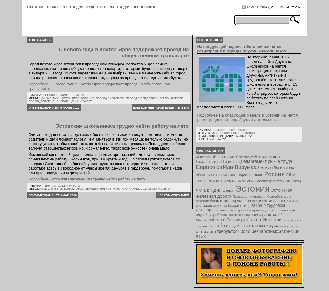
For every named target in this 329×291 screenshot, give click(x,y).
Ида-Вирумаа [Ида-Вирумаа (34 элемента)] (240, 167)
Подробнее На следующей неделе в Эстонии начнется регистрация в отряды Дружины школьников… (247, 117)
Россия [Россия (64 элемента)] (274, 173)
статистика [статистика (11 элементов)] (206, 231)
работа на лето (158, 188)
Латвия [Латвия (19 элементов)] (265, 167)
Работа (74, 185)
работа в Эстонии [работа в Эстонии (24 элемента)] (261, 219)
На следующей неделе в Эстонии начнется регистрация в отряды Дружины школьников (241, 48)
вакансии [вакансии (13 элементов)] (282, 201)
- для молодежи (55, 185)
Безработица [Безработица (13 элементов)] (267, 156)
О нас (52, 7)
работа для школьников (93, 188)
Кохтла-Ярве (70, 98)
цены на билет (80, 101)
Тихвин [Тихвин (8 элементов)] (229, 181)
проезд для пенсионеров (48, 101)
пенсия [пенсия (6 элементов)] (244, 215)
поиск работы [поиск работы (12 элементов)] (263, 214)
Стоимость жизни (70, 95)
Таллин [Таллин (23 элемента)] (214, 180)
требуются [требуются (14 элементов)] (227, 231)
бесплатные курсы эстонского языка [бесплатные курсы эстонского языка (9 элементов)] (241, 201)
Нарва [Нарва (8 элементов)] (242, 175)
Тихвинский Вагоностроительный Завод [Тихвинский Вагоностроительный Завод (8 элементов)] (268, 181)
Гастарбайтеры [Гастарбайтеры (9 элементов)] (209, 162)
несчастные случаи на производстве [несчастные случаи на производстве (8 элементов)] (245, 210)
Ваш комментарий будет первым (161, 107)
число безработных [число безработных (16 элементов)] (258, 231)
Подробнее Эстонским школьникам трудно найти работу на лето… (89, 179)
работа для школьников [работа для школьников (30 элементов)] (242, 226)
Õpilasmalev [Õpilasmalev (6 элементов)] (245, 157)
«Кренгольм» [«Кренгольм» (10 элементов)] (223, 157)
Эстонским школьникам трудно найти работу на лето (122, 126)
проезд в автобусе (110, 98)
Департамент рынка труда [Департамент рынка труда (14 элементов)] (266, 161)
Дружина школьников (224, 132)
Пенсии (49, 95)
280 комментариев (173, 195)
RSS (250, 7)
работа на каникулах (129, 188)
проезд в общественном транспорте (154, 98)
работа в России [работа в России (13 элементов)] (224, 220)
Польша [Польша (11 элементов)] (256, 175)
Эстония (87, 98)
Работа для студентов (83, 7)
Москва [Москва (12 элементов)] (230, 175)
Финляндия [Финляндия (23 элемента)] (209, 190)
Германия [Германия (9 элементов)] (231, 162)
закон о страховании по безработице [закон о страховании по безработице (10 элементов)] (249, 203)
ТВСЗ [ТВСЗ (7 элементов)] (200, 181)
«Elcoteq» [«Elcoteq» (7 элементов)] (203, 157)
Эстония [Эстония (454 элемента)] (252, 188)
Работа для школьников (132, 7)
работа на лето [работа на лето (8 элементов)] (284, 226)
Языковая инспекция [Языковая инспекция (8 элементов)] (249, 196)
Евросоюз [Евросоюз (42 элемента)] (209, 167)
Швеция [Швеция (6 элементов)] (228, 190)
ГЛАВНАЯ (35, 7)
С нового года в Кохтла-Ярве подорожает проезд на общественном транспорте (124, 52)
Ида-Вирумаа (49, 98)
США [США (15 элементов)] (291, 174)
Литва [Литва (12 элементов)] (216, 175)
